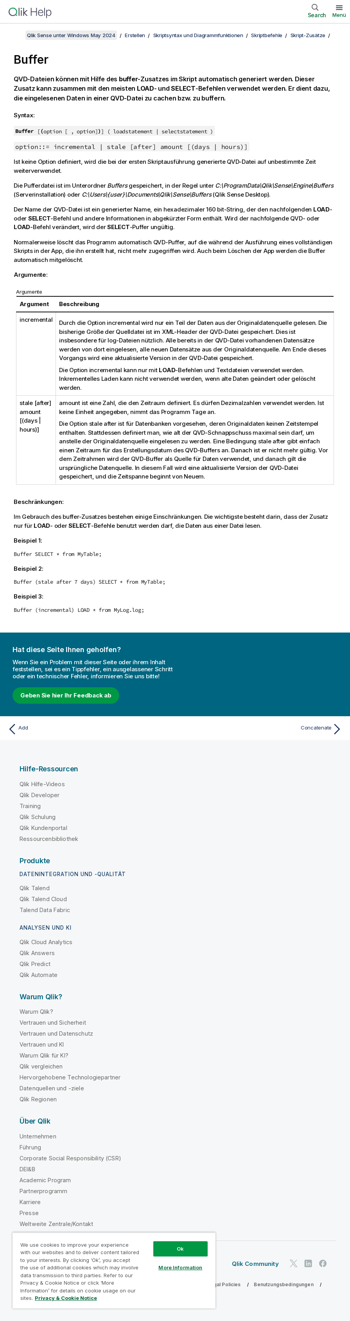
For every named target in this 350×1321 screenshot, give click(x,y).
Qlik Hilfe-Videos (42, 784)
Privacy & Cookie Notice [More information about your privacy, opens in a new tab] (66, 1298)
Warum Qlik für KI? (44, 1055)
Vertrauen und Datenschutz (56, 1033)
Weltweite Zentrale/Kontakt (56, 1224)
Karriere (30, 1202)
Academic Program (45, 1180)
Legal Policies (224, 1284)
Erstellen (135, 35)
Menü (339, 15)
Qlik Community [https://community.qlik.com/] (255, 1263)
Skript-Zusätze (308, 35)
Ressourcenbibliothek (49, 838)
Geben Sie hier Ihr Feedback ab (65, 695)
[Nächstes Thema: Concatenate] (261, 729)
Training (30, 806)
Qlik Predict (35, 964)
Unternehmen (38, 1136)
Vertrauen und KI (42, 1044)
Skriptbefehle (266, 35)
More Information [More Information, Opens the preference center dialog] (180, 1267)
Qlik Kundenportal (43, 828)
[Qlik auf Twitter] (294, 1264)
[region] (114, 1270)
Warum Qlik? (36, 1011)
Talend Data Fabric (45, 910)
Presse (29, 1213)
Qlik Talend (35, 888)
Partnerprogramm (43, 1191)
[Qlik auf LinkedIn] (308, 1264)
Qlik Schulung (38, 817)
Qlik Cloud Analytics (46, 942)
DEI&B (27, 1169)
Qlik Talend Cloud (43, 899)
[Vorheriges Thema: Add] (89, 729)
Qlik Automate (38, 974)
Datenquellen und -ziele (52, 1088)
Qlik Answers (37, 953)
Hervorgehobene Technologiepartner (70, 1077)
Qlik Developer (39, 795)
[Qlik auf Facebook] (323, 1264)
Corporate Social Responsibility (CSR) (70, 1158)
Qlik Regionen (38, 1099)
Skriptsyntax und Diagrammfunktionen (198, 35)
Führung (30, 1147)
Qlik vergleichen (41, 1066)
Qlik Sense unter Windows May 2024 (71, 35)
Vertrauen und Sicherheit (53, 1022)
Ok (180, 1249)
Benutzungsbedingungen (283, 1284)
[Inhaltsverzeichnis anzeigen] (16, 35)
